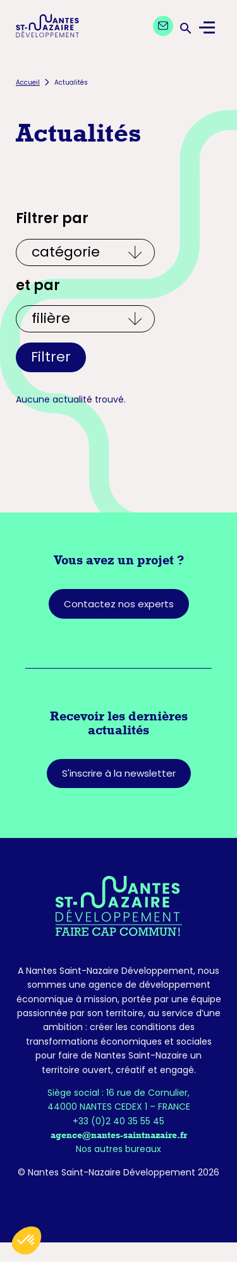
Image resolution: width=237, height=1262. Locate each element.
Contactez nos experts (119, 603)
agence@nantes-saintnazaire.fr (119, 1135)
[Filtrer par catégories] (85, 252)
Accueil (28, 82)
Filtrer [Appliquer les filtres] (51, 357)
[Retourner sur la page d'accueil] (118, 906)
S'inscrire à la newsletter (119, 773)
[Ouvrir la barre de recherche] (184, 27)
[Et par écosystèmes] (85, 318)
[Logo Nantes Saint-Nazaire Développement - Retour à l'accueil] (47, 27)
